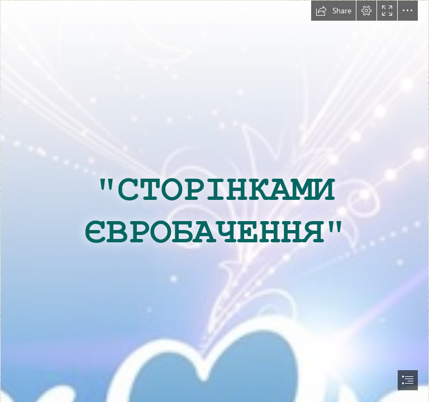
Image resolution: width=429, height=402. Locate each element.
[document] (214, 201)
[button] (333, 11)
